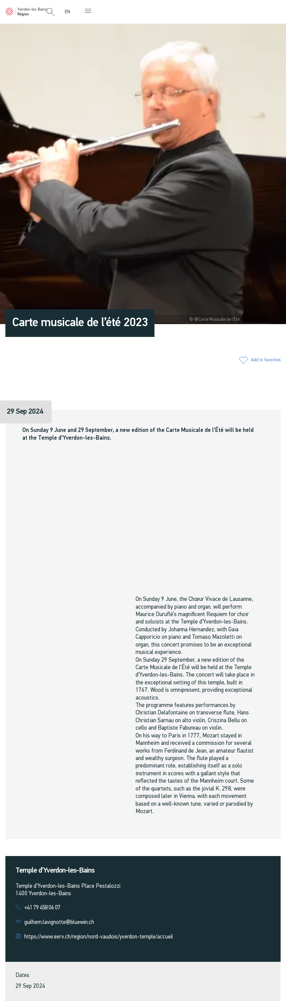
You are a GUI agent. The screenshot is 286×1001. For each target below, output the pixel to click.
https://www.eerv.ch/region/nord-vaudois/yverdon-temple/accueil (98, 937)
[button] (51, 12)
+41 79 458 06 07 (42, 908)
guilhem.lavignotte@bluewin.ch (59, 922)
